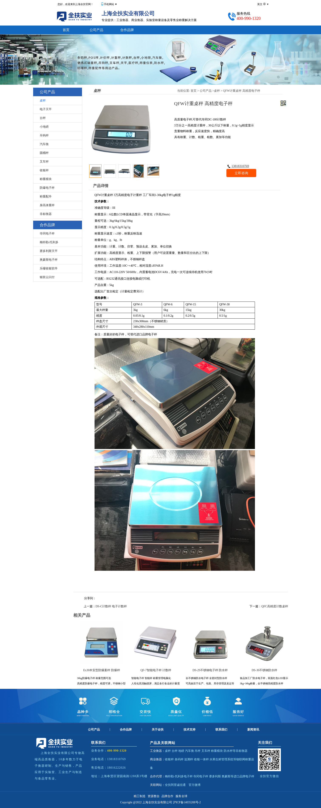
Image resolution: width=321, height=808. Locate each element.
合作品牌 (127, 30)
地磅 (181, 750)
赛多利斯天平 (49, 251)
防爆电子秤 (47, 187)
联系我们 (221, 729)
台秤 (43, 118)
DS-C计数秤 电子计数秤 (111, 606)
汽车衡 (44, 144)
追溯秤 (188, 759)
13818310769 (238, 166)
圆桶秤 (44, 152)
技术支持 (189, 729)
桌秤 (43, 100)
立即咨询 (241, 173)
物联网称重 (243, 759)
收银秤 (44, 170)
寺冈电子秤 (47, 233)
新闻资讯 (253, 729)
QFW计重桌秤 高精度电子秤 (241, 90)
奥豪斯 (226, 776)
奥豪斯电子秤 (49, 259)
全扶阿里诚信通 (175, 785)
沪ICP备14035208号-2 (187, 802)
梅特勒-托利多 (49, 242)
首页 (66, 30)
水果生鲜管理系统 (221, 759)
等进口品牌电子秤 (242, 776)
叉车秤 (44, 161)
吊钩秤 (44, 135)
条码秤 (179, 759)
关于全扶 (158, 729)
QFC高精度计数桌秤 (274, 606)
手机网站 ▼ (110, 4)
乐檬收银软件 (49, 268)
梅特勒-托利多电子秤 (179, 776)
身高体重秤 (47, 205)
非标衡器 (46, 214)
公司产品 (96, 30)
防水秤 (228, 750)
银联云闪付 (47, 277)
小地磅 (44, 126)
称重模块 (46, 179)
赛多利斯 (215, 776)
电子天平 (46, 109)
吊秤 (198, 750)
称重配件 (46, 196)
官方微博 (195, 785)
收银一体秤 (201, 759)
